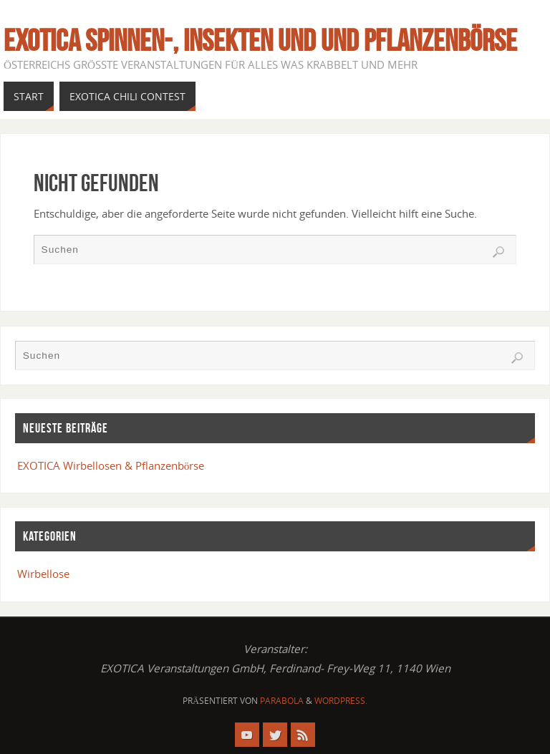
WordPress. (340, 701)
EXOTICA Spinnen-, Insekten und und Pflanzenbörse (260, 40)
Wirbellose (43, 573)
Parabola (282, 701)
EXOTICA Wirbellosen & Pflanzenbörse (111, 465)
